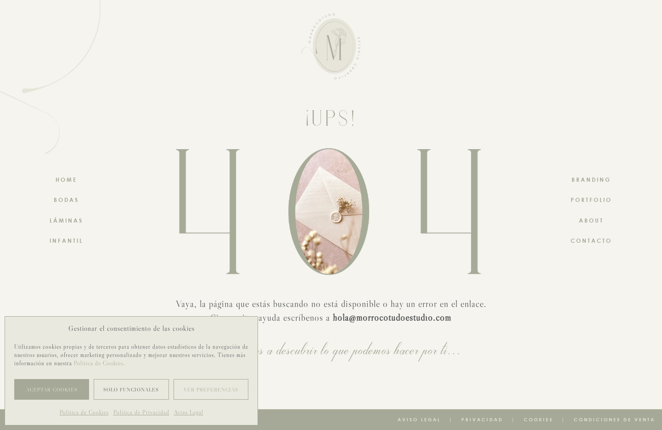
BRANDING (591, 179)
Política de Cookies (98, 363)
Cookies (538, 419)
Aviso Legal (188, 412)
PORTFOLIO (591, 199)
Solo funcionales (131, 389)
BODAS (66, 199)
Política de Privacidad (141, 412)
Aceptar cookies (52, 389)
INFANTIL (66, 240)
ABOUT (591, 220)
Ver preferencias (211, 389)
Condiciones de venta (614, 419)
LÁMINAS (66, 220)
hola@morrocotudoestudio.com (392, 317)
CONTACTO (591, 240)
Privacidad (482, 419)
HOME (66, 179)
